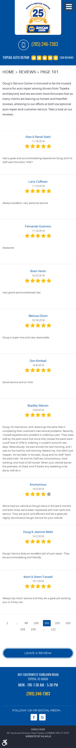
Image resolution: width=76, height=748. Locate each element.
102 (57, 623)
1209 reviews (66, 58)
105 (33, 629)
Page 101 (49, 72)
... (17, 623)
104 (22, 629)
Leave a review (38, 653)
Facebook (34, 717)
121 (53, 629)
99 (26, 623)
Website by (38, 736)
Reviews (27, 72)
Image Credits (38, 729)
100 (36, 623)
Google (42, 717)
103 (68, 623)
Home (8, 72)
